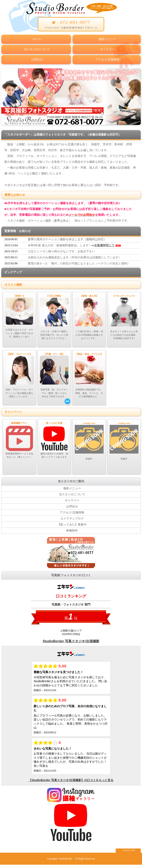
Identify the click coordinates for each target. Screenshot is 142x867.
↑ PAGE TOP (128, 853)
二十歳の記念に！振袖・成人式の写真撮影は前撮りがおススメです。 (89, 314)
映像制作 (72, 532)
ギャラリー (106, 48)
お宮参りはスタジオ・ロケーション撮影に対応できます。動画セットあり (19, 313)
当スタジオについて (36, 48)
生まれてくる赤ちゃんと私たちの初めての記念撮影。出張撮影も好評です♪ (124, 314)
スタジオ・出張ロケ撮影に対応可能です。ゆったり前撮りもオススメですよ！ (54, 314)
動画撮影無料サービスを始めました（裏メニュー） (19, 440)
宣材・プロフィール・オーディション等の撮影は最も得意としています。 (19, 374)
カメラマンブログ (72, 520)
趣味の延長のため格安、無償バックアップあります (54, 440)
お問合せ (36, 57)
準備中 (89, 441)
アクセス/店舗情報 (106, 57)
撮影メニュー (106, 38)
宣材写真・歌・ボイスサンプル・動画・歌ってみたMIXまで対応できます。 (55, 378)
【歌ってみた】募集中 (72, 526)
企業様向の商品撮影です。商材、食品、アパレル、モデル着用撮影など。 (89, 374)
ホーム (36, 38)
